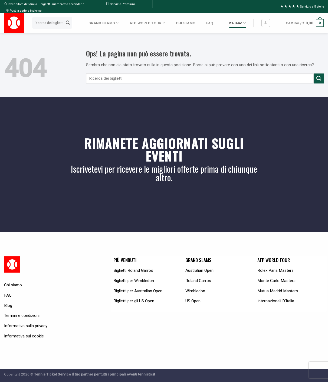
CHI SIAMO (185, 23)
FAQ (209, 23)
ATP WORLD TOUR (147, 22)
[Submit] (68, 23)
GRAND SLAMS (103, 22)
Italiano (237, 22)
